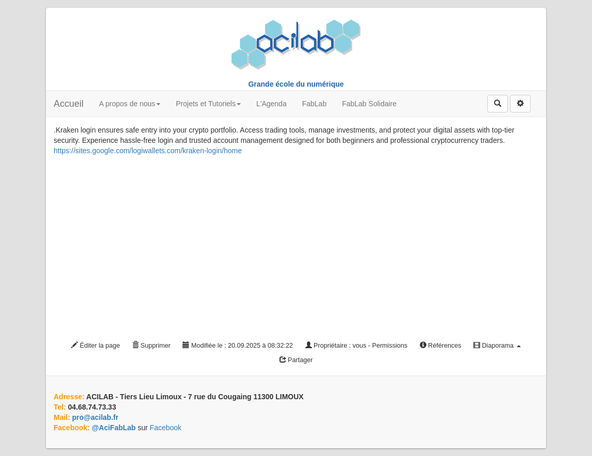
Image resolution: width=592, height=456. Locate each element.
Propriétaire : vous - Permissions (356, 345)
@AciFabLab (114, 428)
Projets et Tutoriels (208, 104)
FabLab (314, 104)
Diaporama (497, 345)
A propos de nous (129, 104)
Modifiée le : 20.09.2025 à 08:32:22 (238, 345)
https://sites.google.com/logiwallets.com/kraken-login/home (148, 150)
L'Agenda (271, 104)
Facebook (165, 428)
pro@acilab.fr (95, 417)
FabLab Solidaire (369, 104)
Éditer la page (95, 345)
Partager (296, 360)
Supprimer (151, 345)
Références (441, 345)
